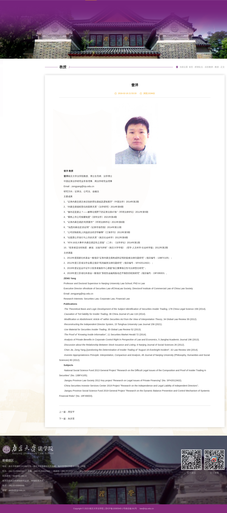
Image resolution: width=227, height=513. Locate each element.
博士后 (19, 105)
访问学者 (19, 128)
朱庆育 (71, 418)
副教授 (19, 86)
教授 (19, 79)
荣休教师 (19, 136)
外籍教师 (19, 112)
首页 (191, 67)
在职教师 (19, 71)
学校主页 (181, 5)
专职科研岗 (19, 99)
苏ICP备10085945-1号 (115, 508)
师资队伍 (199, 67)
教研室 (19, 120)
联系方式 (193, 5)
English (204, 5)
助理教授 (19, 92)
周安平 (71, 412)
